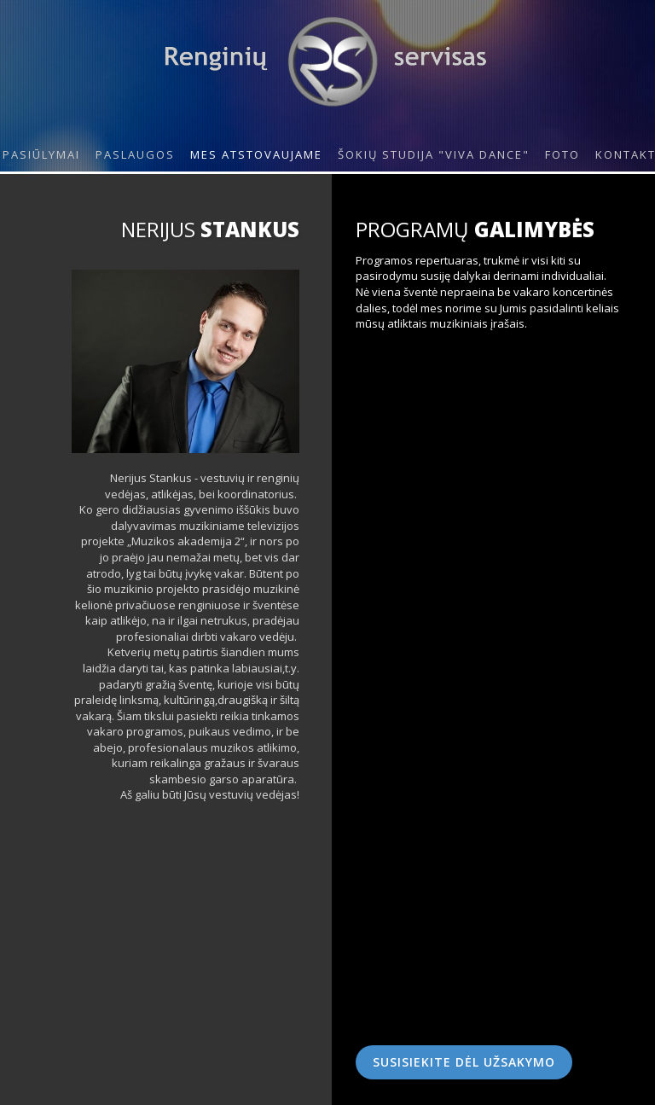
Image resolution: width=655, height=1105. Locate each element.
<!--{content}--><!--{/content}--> (493, 418)
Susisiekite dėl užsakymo (464, 1062)
